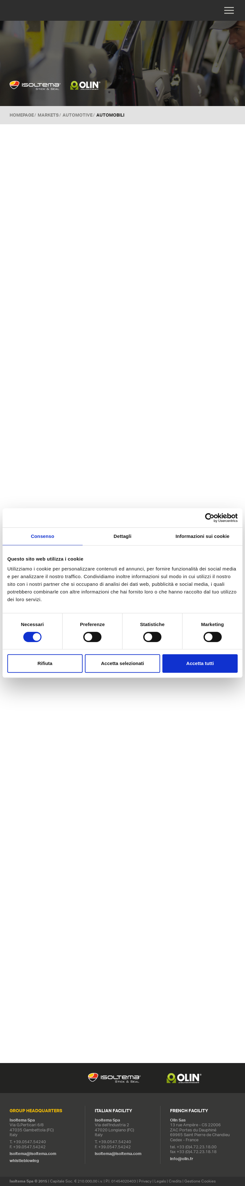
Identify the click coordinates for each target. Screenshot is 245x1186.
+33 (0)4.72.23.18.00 (197, 1146)
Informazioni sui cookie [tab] (202, 536)
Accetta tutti (200, 663)
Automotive (78, 115)
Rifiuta (44, 663)
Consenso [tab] (42, 536)
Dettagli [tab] (122, 536)
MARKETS (48, 115)
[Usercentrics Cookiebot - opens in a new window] (210, 518)
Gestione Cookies (200, 1181)
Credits (175, 1181)
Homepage (22, 115)
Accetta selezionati (122, 663)
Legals (160, 1181)
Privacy (145, 1181)
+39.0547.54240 (29, 1141)
